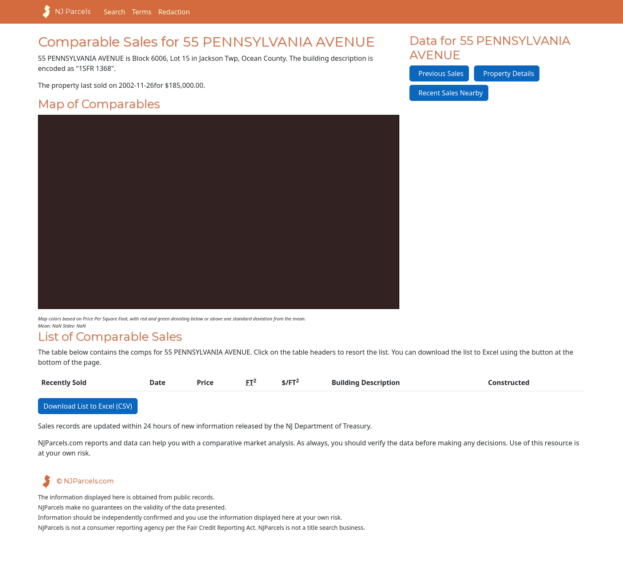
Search (114, 11)
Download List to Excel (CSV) (87, 406)
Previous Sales (439, 73)
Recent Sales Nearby (449, 93)
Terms (142, 11)
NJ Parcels (64, 12)
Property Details (506, 73)
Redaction (174, 11)
